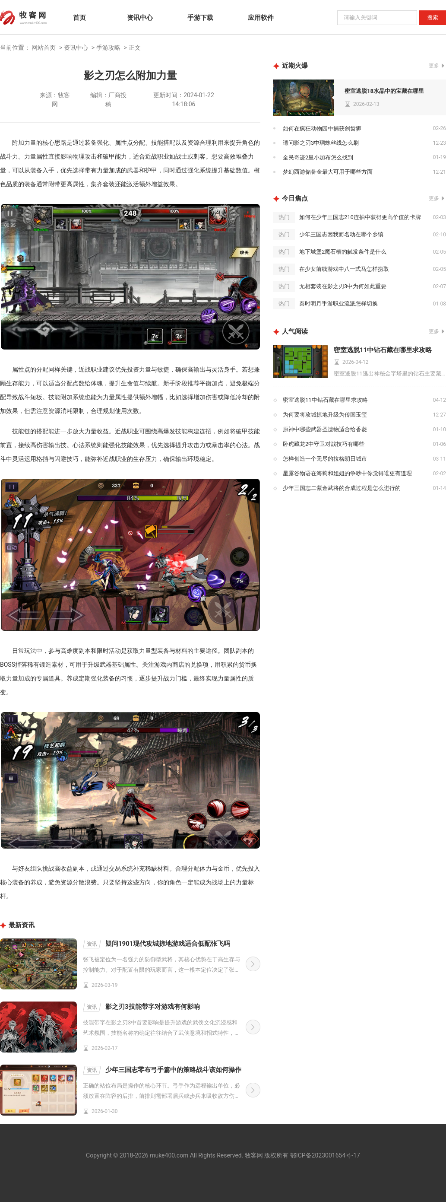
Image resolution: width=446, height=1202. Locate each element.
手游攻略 (108, 47)
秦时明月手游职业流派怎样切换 (338, 303)
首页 (79, 18)
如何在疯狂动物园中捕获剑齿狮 (322, 128)
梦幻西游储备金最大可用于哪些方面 (328, 172)
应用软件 (261, 18)
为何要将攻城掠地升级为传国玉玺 (325, 414)
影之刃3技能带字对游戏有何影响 (141, 1007)
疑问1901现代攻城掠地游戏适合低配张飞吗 (156, 944)
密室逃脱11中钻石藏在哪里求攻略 (383, 350)
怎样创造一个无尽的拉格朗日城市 (325, 458)
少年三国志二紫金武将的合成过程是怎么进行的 (342, 488)
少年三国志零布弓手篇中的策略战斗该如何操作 (162, 1070)
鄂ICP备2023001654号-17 (325, 1155)
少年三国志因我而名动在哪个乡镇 (341, 234)
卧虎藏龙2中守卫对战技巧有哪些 (323, 444)
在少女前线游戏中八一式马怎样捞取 (344, 269)
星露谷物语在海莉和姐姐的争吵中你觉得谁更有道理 (347, 473)
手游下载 (200, 18)
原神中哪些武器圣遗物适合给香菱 (325, 429)
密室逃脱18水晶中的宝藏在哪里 (384, 91)
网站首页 (44, 47)
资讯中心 (140, 18)
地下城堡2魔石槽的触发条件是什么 (342, 251)
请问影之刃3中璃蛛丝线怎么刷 (321, 143)
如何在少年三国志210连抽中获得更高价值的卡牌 (360, 217)
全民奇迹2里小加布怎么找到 (318, 157)
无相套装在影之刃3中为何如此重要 (342, 286)
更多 (434, 66)
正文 (135, 47)
